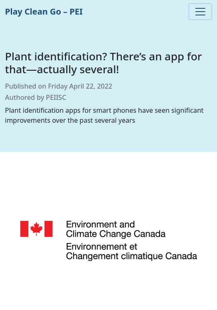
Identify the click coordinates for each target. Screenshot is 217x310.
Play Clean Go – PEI (44, 11)
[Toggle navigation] (200, 11)
